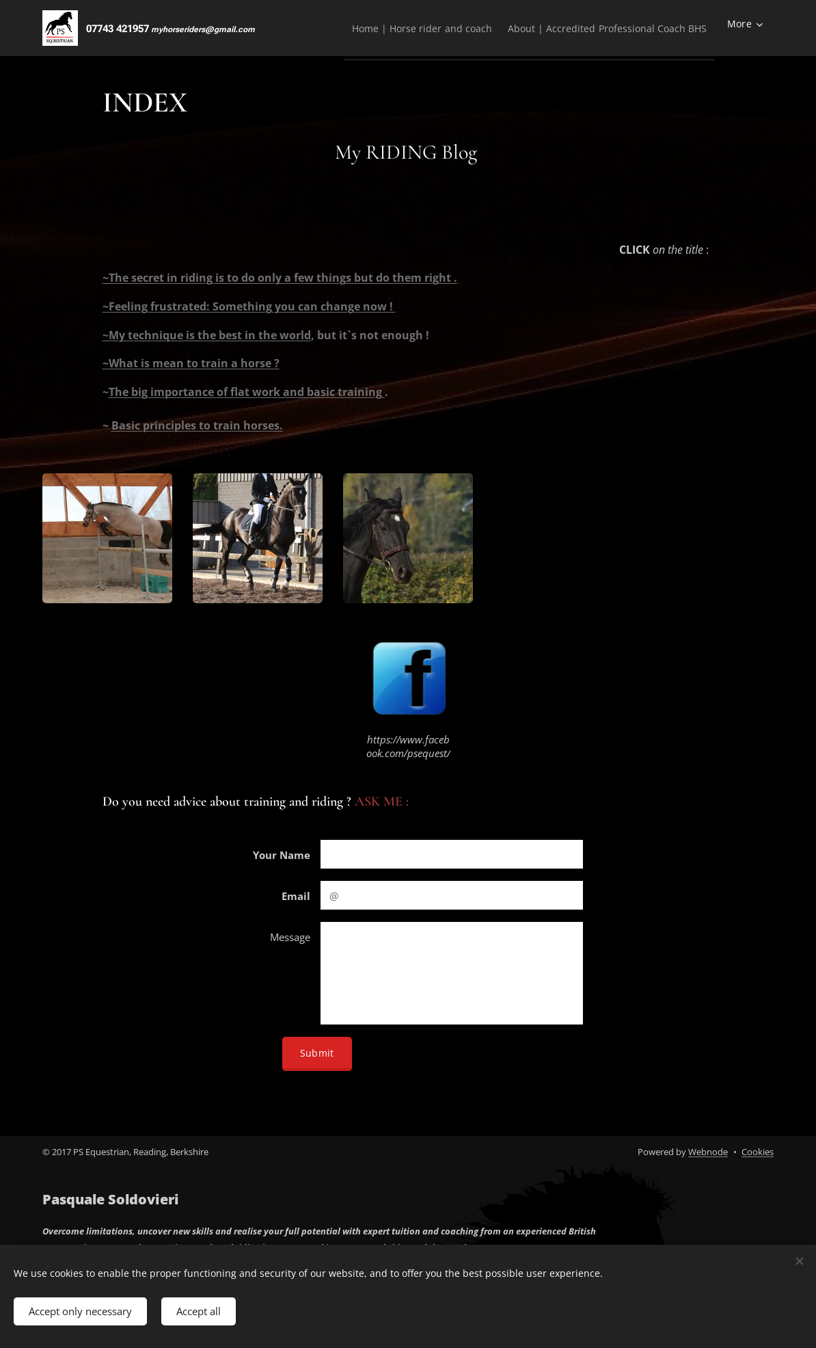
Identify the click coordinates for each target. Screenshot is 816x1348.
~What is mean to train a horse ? (191, 363)
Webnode (708, 1152)
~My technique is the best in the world (207, 335)
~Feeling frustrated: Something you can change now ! (249, 306)
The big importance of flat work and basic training (247, 391)
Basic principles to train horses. (197, 425)
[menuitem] (400, 28)
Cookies (758, 1152)
